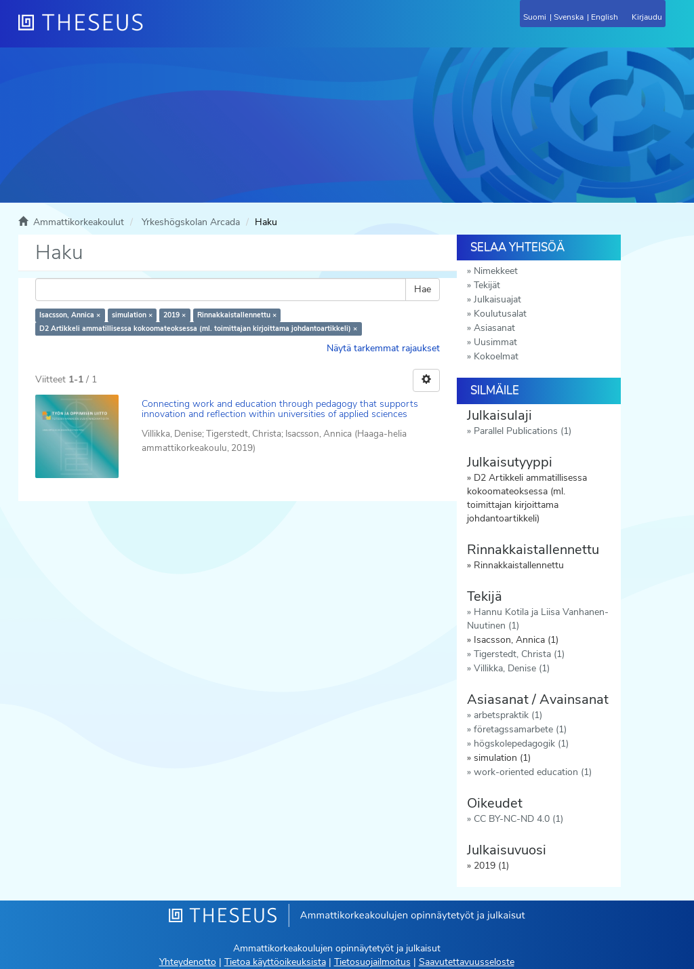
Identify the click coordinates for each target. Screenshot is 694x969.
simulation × (132, 315)
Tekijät (487, 285)
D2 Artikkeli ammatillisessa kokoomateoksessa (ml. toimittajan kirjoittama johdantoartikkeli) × (198, 328)
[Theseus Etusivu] (153, 30)
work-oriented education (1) (533, 772)
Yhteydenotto (187, 961)
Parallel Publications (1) (522, 430)
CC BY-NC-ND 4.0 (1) (518, 818)
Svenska (569, 17)
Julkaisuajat (497, 299)
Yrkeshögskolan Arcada (191, 222)
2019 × (174, 315)
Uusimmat (495, 342)
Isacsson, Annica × (69, 315)
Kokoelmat (496, 356)
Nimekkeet (496, 270)
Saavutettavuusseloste (466, 961)
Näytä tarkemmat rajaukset (383, 348)
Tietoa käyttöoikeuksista (275, 961)
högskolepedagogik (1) (521, 743)
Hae (422, 289)
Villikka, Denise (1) (512, 668)
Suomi (534, 17)
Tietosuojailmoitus (372, 961)
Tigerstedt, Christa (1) (519, 654)
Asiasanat (494, 327)
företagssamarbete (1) (520, 729)
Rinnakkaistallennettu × (237, 315)
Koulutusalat (500, 313)
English (604, 17)
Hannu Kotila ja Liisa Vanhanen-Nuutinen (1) (538, 619)
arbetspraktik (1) (508, 715)
